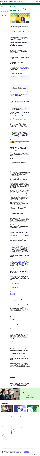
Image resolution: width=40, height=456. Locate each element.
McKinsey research (16, 123)
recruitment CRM (17, 195)
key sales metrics (25, 203)
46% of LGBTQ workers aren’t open (23, 262)
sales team (15, 30)
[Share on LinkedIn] (2, 15)
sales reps (27, 258)
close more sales (22, 68)
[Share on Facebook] (1, 15)
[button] (2, 452)
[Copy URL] (5, 15)
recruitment (16, 304)
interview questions (13, 305)
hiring (24, 192)
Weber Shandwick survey (17, 363)
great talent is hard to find (18, 94)
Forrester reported (12, 33)
